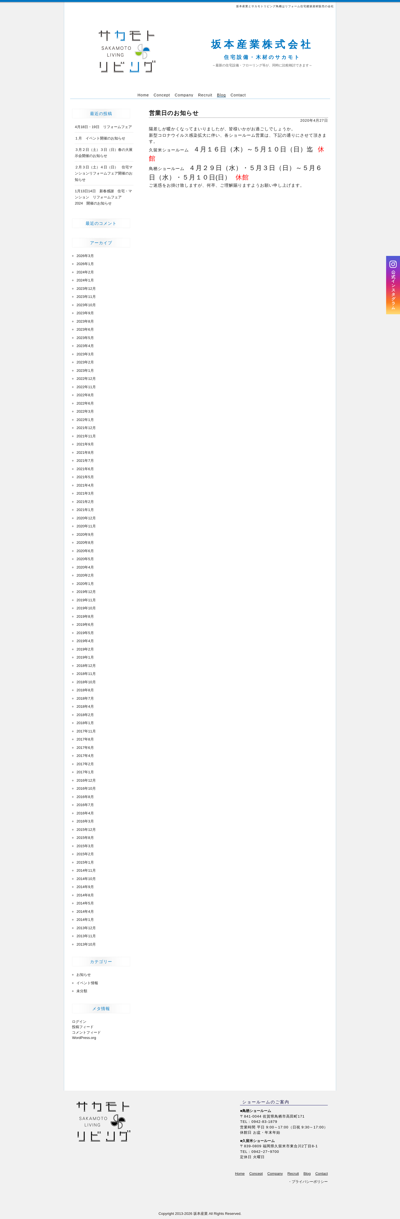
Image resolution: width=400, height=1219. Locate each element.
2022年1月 (85, 420)
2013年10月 (86, 944)
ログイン (79, 1021)
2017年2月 (85, 764)
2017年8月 (85, 739)
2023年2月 (85, 362)
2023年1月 (85, 370)
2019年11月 (86, 600)
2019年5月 (85, 633)
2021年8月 (85, 452)
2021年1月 (85, 510)
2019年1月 (85, 657)
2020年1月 (85, 584)
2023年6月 (85, 329)
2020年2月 (85, 575)
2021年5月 (85, 477)
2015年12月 (86, 829)
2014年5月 (85, 903)
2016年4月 (85, 813)
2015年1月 (85, 862)
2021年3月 (85, 493)
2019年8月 (85, 616)
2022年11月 (86, 387)
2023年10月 (86, 305)
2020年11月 (86, 526)
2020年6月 (85, 551)
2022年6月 (85, 403)
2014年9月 (85, 887)
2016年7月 (85, 805)
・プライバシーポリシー (308, 1182)
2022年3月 (85, 411)
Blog (307, 1173)
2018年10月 (86, 682)
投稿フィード (83, 1027)
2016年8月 (85, 797)
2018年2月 (85, 715)
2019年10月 (86, 608)
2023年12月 (86, 288)
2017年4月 (85, 756)
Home (240, 1173)
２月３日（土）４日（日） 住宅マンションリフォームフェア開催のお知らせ (103, 173)
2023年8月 (85, 321)
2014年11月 (86, 870)
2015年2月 (85, 854)
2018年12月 (86, 666)
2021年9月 (85, 444)
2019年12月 (86, 592)
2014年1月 (85, 920)
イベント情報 (87, 983)
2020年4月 (85, 567)
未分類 (81, 991)
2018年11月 (86, 674)
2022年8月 (85, 395)
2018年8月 (85, 690)
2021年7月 (85, 460)
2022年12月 (86, 379)
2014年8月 (85, 895)
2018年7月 (85, 698)
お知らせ (83, 975)
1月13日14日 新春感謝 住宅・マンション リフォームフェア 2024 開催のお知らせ (103, 197)
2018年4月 (85, 706)
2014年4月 (85, 911)
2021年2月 (85, 502)
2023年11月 (86, 297)
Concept (255, 1173)
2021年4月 (85, 485)
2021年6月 (85, 469)
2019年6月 (85, 624)
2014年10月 (86, 879)
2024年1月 (85, 280)
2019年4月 (85, 641)
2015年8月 (85, 838)
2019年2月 (85, 649)
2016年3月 (85, 821)
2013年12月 (86, 928)
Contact (321, 1173)
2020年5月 (85, 559)
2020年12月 (86, 518)
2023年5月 (85, 338)
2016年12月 (86, 780)
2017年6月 (85, 748)
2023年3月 (85, 354)
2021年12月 (86, 428)
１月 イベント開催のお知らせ (100, 138)
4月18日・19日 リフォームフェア (103, 127)
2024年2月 (85, 272)
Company (275, 1173)
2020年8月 (85, 542)
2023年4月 (85, 346)
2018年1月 (85, 723)
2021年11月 (86, 436)
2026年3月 (85, 256)
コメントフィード (86, 1032)
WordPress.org (84, 1038)
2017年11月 (86, 731)
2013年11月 (86, 936)
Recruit (293, 1173)
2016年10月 (86, 788)
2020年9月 (85, 534)
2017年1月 (85, 772)
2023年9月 (85, 313)
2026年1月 (85, 264)
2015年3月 (85, 846)
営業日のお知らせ (174, 113)
